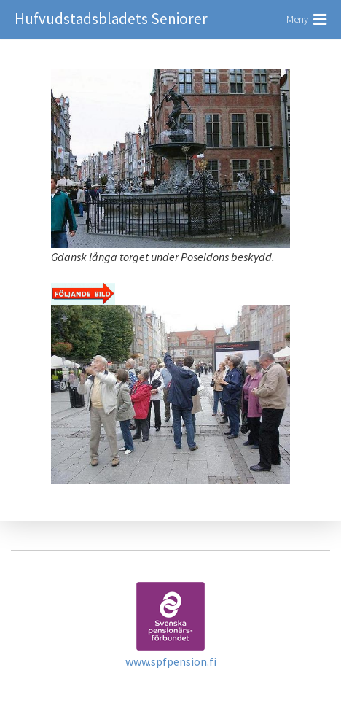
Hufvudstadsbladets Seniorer (111, 18)
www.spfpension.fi (170, 661)
